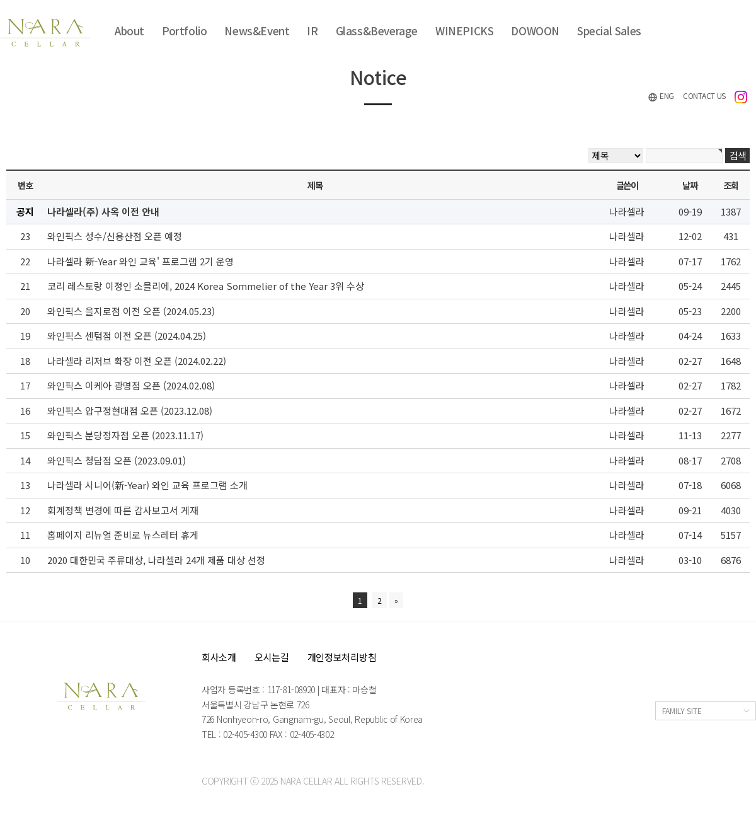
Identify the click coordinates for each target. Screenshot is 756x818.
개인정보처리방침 (342, 657)
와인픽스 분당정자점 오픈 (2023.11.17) (125, 435)
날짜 (689, 185)
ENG (661, 96)
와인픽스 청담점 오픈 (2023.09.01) (116, 460)
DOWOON (535, 30)
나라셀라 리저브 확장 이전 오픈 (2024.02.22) (136, 360)
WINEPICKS (464, 30)
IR (312, 30)
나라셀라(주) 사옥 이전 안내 (103, 211)
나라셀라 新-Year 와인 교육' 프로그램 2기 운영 (140, 261)
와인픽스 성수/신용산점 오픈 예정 (114, 236)
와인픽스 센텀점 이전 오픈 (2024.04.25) (126, 335)
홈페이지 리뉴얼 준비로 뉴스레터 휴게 (122, 534)
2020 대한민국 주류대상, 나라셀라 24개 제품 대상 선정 (156, 560)
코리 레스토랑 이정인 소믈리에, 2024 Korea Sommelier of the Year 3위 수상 (205, 285)
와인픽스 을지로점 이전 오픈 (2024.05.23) (131, 311)
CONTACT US (704, 95)
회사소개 (219, 657)
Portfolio (184, 30)
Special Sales (609, 30)
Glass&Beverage (377, 30)
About (129, 30)
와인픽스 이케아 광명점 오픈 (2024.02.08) (131, 385)
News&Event (256, 30)
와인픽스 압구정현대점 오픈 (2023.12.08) (129, 410)
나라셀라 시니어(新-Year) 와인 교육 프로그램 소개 (147, 485)
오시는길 (272, 657)
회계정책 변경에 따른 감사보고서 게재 (122, 510)
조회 (730, 185)
